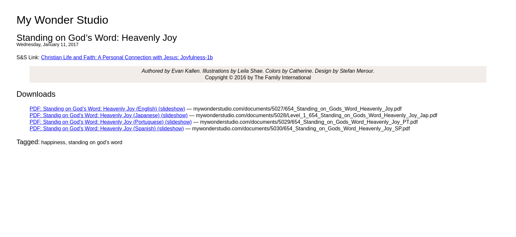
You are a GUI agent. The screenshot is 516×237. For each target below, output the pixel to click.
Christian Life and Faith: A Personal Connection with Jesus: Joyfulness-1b (127, 57)
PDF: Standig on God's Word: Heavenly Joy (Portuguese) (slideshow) (111, 122)
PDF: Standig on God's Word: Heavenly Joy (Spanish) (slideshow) (107, 128)
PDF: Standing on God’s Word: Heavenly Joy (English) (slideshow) (107, 109)
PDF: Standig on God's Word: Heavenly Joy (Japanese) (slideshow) (109, 115)
